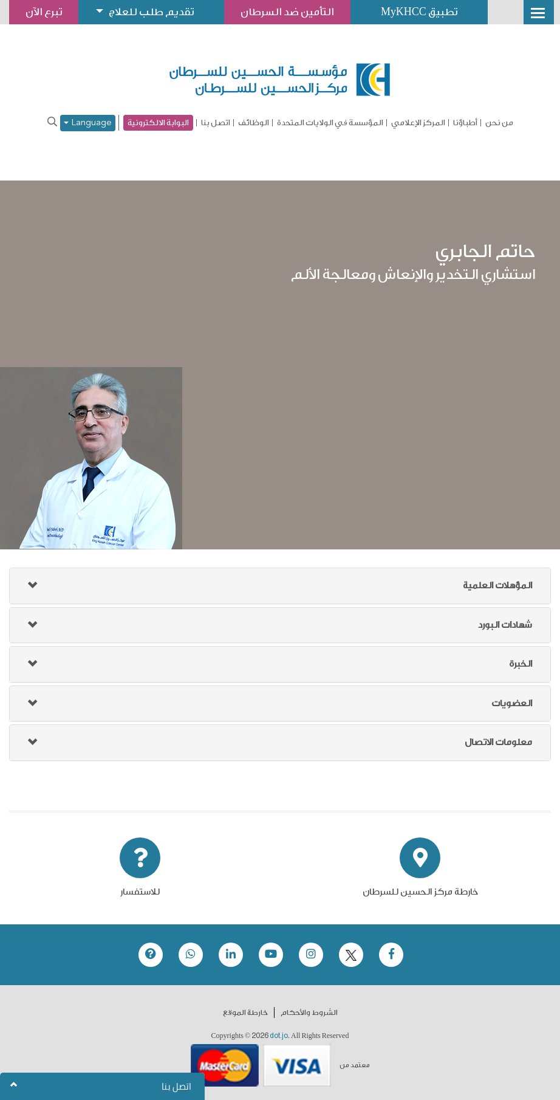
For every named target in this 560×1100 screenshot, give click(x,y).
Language (88, 123)
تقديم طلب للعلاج (151, 12)
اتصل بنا (215, 122)
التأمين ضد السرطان (287, 12)
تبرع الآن (44, 12)
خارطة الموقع (245, 1012)
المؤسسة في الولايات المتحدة (330, 122)
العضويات (511, 703)
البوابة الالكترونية (158, 122)
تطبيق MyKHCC (419, 12)
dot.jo (279, 1035)
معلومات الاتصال (498, 742)
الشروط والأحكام (309, 1012)
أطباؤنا (465, 122)
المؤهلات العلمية (497, 585)
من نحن (499, 122)
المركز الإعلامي (418, 122)
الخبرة (520, 664)
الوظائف (253, 122)
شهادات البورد (505, 625)
